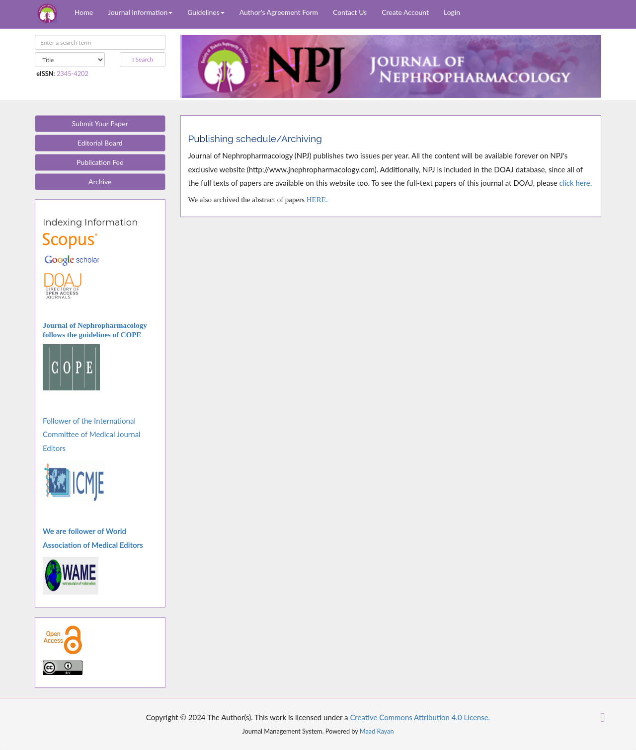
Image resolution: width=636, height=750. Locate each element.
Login (452, 12)
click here (574, 182)
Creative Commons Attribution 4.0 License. (420, 717)
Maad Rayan (377, 731)
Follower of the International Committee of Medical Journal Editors (92, 434)
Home (84, 12)
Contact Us (350, 12)
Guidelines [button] (205, 12)
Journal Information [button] (140, 12)
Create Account (405, 12)
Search (142, 59)
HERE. (317, 200)
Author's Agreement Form (278, 12)
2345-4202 (72, 73)
